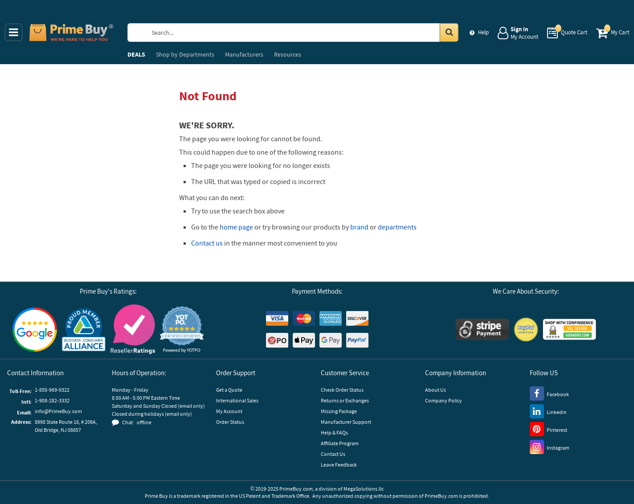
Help (483, 32)
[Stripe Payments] (482, 329)
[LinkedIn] (548, 411)
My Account (229, 411)
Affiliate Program (340, 443)
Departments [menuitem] (185, 54)
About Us (435, 389)
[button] (182, 329)
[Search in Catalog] (449, 32)
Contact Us (333, 454)
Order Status (230, 421)
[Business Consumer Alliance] (83, 329)
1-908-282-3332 (52, 400)
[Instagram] (549, 446)
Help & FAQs (334, 432)
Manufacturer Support (346, 421)
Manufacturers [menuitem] (244, 54)
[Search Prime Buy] (301, 32)
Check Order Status (342, 389)
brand (359, 226)
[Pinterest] (548, 429)
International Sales (237, 400)
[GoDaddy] (569, 329)
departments (397, 226)
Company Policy (443, 400)
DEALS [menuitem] (136, 54)
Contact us (207, 242)
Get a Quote (229, 389)
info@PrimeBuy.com (58, 411)
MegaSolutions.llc (364, 488)
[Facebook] (549, 393)
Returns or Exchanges (345, 400)
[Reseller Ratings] (132, 329)
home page (236, 226)
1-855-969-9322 (52, 389)
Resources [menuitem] (287, 54)
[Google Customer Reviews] (34, 329)
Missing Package (339, 411)
